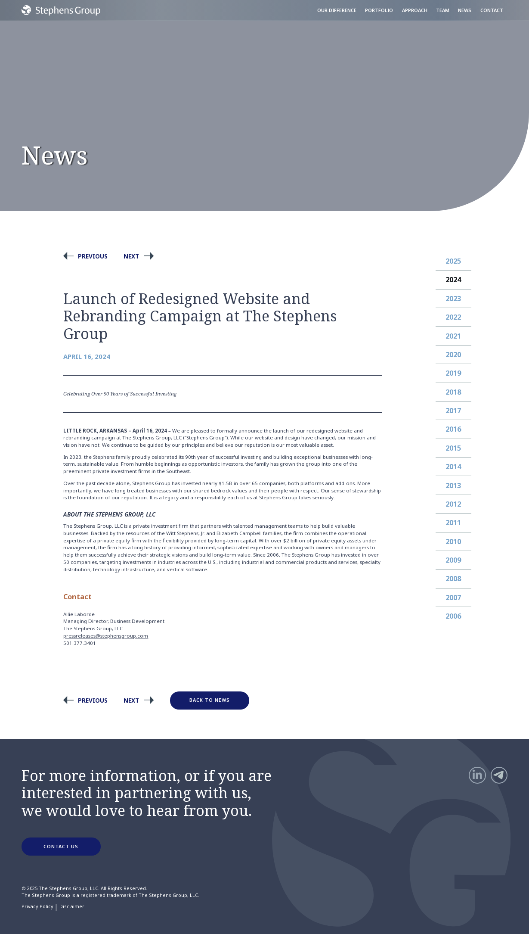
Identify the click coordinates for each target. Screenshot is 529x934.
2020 (453, 354)
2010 (453, 541)
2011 (453, 522)
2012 (453, 504)
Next (131, 256)
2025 (453, 261)
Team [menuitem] (442, 10)
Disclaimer (71, 906)
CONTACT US (60, 846)
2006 (453, 616)
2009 (453, 560)
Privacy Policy (37, 906)
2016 (453, 429)
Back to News (209, 700)
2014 (453, 466)
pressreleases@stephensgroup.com (105, 635)
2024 (453, 279)
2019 (453, 373)
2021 (453, 336)
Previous (93, 256)
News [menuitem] (464, 10)
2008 (453, 578)
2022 (453, 317)
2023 (453, 298)
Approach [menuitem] (414, 10)
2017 (453, 410)
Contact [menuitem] (491, 10)
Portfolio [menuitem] (379, 10)
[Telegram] (499, 775)
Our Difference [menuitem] (336, 10)
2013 (453, 485)
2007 (453, 597)
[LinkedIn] (477, 775)
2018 (453, 392)
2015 (453, 448)
